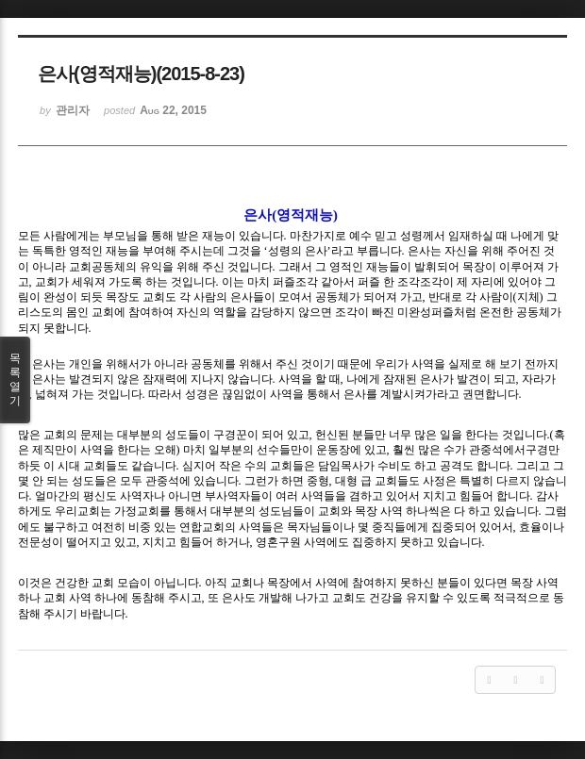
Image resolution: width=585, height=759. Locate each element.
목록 (15, 380)
